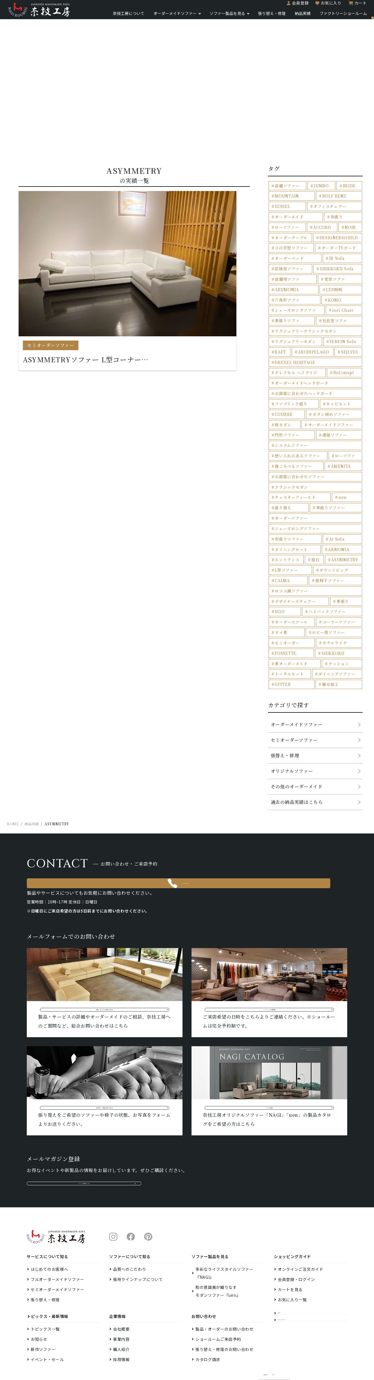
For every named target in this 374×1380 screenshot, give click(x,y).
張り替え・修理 (252, 16)
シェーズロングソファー (337, 479)
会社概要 (121, 1294)
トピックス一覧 (45, 1294)
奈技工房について (108, 16)
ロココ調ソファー (335, 529)
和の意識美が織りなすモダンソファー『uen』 (217, 1256)
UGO (352, 539)
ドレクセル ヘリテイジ (294, 359)
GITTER (339, 609)
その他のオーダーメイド (297, 721)
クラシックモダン (289, 459)
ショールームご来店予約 (218, 1304)
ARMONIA (337, 499)
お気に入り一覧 (292, 1264)
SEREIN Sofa (341, 329)
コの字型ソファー (340, 239)
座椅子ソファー (288, 529)
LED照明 (349, 279)
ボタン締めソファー (330, 399)
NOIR (279, 229)
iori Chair (341, 299)
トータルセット (331, 599)
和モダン (282, 409)
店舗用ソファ (337, 269)
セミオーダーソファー (294, 675)
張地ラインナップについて (138, 1244)
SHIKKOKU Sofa (290, 269)
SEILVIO (348, 339)
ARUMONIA (317, 279)
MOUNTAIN (286, 198)
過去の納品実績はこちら (297, 737)
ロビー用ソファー (289, 569)
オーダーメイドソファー (155, 16)
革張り (330, 539)
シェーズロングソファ (293, 299)
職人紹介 (121, 1314)
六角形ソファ (286, 289)
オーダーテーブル (327, 229)
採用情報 (121, 1324)
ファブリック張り (289, 389)
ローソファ (283, 439)
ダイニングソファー (291, 609)
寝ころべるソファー (331, 439)
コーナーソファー (289, 559)
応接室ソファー (329, 259)
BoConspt (341, 359)
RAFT (279, 339)
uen (278, 469)
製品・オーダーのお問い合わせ (224, 1294)
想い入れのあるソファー (337, 429)
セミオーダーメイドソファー (57, 1254)
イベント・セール (47, 1324)
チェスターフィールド (337, 459)
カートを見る (290, 1254)
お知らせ (39, 1304)
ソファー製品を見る (207, 16)
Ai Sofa (335, 489)
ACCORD (346, 218)
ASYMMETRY (344, 509)
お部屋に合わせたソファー (331, 449)
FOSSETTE (333, 579)
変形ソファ (284, 279)
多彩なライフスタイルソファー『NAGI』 (224, 1238)
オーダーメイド (337, 209)
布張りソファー (288, 489)
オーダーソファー (289, 479)
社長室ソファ (333, 309)
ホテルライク (285, 579)
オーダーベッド (338, 249)
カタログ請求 (207, 1324)
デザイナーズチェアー (293, 539)
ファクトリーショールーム (323, 16)
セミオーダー (337, 569)
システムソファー (289, 429)
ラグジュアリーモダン (293, 329)
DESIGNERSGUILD (292, 239)
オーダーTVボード (290, 249)
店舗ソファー (286, 189)
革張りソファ (286, 309)
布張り (280, 218)
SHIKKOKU (285, 589)
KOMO (333, 289)
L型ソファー (285, 519)
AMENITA (284, 449)
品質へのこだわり (129, 1234)
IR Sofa (281, 259)
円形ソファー (286, 419)
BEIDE (348, 189)
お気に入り (311, 6)
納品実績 (283, 16)
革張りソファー (341, 469)
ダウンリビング (320, 519)
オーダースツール (339, 549)
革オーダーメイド (333, 589)
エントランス (286, 509)
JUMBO (320, 189)
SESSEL (351, 198)
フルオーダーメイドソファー (57, 1244)
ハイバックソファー (291, 549)
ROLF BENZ (320, 198)
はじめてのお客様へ (49, 1234)
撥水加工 (282, 619)
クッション (284, 599)
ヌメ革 (337, 559)
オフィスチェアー (289, 209)
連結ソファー (333, 419)
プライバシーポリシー (328, 1342)
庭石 (314, 509)
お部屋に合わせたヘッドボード (301, 379)
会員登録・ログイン (296, 1244)
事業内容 (121, 1304)
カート (341, 6)
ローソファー (312, 218)
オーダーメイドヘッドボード (299, 369)
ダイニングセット (289, 499)
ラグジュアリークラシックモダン (303, 319)
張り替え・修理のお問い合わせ (224, 1314)
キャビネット (337, 389)
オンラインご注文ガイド (301, 1234)
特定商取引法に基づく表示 (285, 1342)
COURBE (282, 399)
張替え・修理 (285, 690)
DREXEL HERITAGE (293, 349)
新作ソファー (43, 1314)
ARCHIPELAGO (312, 339)
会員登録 (280, 6)
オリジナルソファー (292, 706)
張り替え (305, 469)
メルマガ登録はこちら (84, 1143)
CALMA (351, 519)
